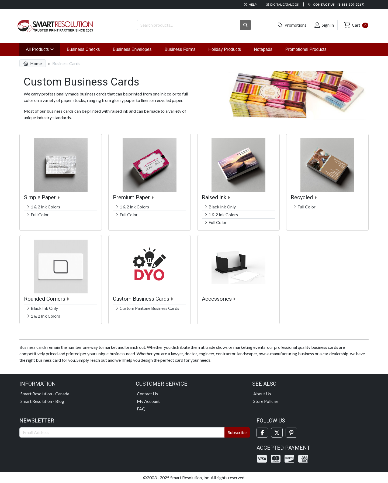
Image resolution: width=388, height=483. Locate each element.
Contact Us (147, 393)
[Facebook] (262, 433)
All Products (43, 49)
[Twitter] (277, 433)
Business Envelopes (132, 49)
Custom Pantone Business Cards (149, 308)
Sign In (324, 25)
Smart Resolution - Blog (42, 401)
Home (32, 63)
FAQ (141, 408)
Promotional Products (306, 49)
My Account (148, 401)
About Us (262, 393)
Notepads (263, 49)
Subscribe (237, 432)
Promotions (292, 25)
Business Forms (180, 49)
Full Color (40, 214)
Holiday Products (224, 49)
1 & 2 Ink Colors (45, 206)
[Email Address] (122, 432)
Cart (356, 25)
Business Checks (83, 49)
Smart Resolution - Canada (44, 393)
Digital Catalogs (282, 4)
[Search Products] (188, 25)
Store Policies (266, 401)
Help (250, 4)
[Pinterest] (291, 433)
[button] (245, 25)
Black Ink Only (222, 206)
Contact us (336, 4)
